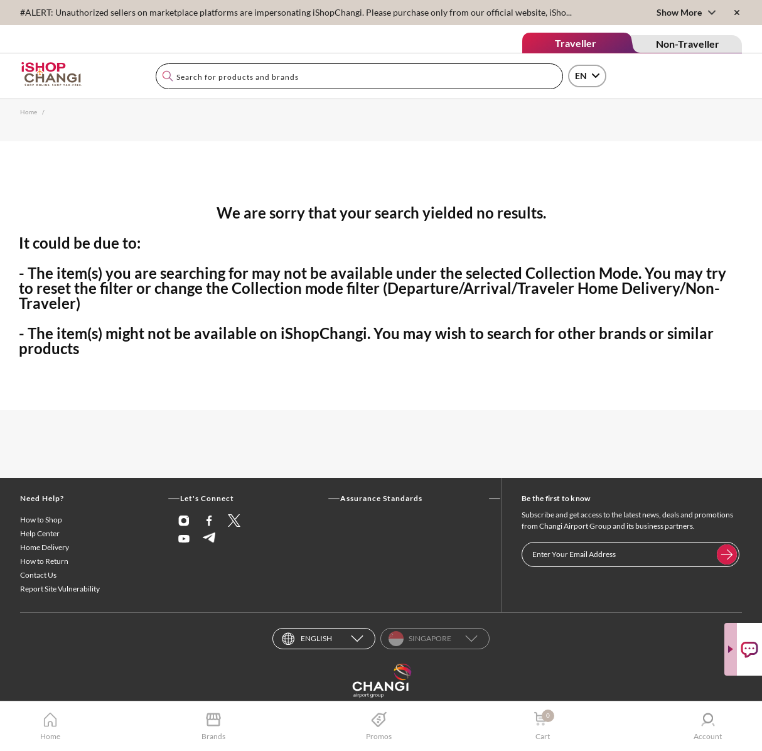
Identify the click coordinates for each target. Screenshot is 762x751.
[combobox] (359, 76)
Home (28, 112)
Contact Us (38, 575)
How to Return (44, 561)
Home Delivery (44, 547)
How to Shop (41, 519)
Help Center (40, 533)
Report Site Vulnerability (60, 588)
